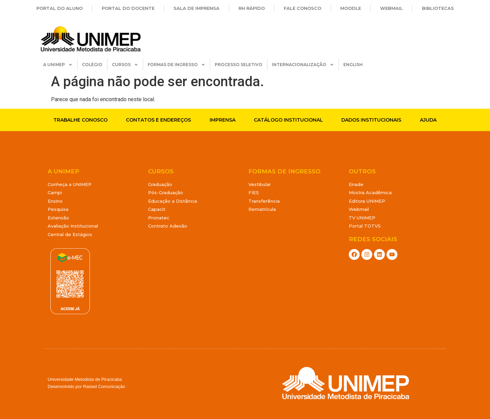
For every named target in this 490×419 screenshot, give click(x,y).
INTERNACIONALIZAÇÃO (303, 64)
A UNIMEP (57, 64)
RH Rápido (252, 8)
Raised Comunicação (104, 386)
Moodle (350, 8)
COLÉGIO (92, 64)
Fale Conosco (302, 8)
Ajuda (428, 120)
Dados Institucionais (371, 120)
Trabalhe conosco (80, 120)
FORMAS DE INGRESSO (176, 64)
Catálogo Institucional (288, 120)
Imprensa (222, 120)
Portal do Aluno (59, 8)
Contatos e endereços (158, 120)
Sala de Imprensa (196, 8)
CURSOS (125, 64)
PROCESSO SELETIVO (238, 64)
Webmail (391, 8)
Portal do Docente (128, 8)
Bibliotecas (438, 8)
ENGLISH (353, 64)
